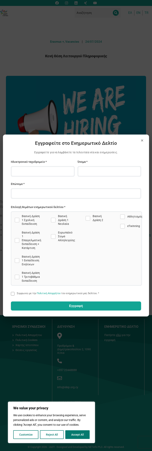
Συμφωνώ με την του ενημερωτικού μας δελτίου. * (58, 293)
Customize (26, 434)
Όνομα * (82, 161)
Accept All (77, 434)
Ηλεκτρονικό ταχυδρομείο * (29, 161)
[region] (51, 422)
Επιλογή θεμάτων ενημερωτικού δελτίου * (38, 207)
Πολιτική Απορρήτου (49, 293)
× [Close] (142, 140)
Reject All (52, 434)
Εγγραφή (76, 306)
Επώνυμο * (18, 183)
